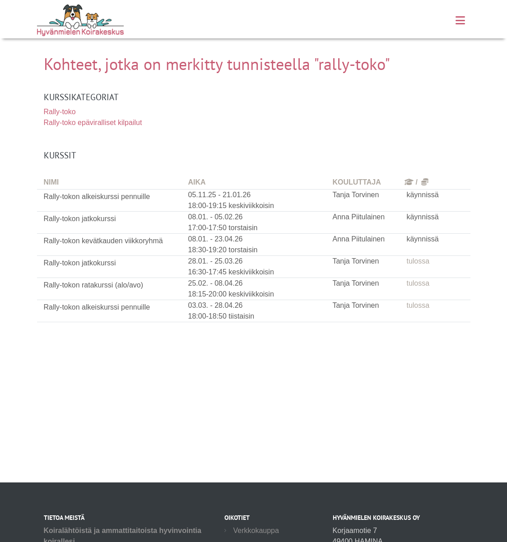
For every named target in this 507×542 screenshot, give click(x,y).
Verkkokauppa (256, 530)
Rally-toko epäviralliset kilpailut (93, 122)
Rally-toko (60, 112)
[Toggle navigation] (460, 20)
